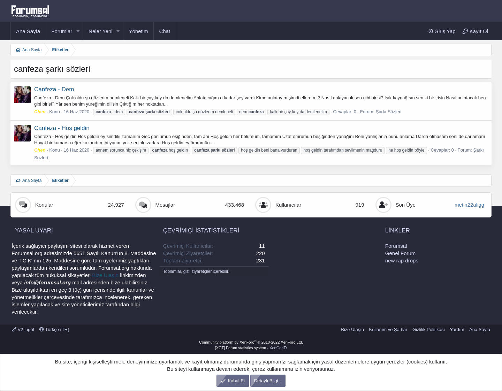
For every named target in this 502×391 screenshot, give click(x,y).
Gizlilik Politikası (428, 329)
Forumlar (61, 31)
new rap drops (401, 260)
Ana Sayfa (28, 31)
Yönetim (138, 31)
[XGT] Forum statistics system (251, 348)
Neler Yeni (100, 31)
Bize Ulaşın (105, 275)
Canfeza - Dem (54, 89)
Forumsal (396, 246)
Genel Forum (400, 253)
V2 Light (23, 329)
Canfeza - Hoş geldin (62, 128)
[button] (78, 31)
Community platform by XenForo (251, 342)
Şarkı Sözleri (389, 111)
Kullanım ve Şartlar (388, 329)
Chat (164, 31)
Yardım (457, 329)
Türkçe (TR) (54, 329)
